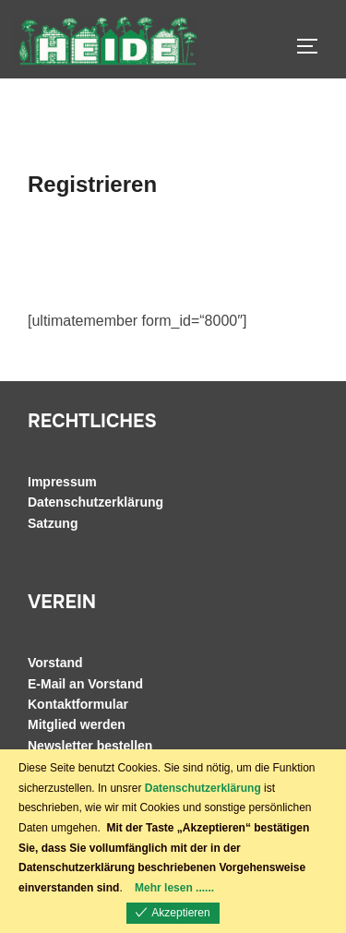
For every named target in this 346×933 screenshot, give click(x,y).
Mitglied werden (76, 724)
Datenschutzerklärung (95, 502)
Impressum (62, 481)
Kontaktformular (78, 704)
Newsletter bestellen (90, 745)
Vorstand (55, 662)
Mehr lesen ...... (174, 887)
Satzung (53, 523)
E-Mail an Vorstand (85, 683)
